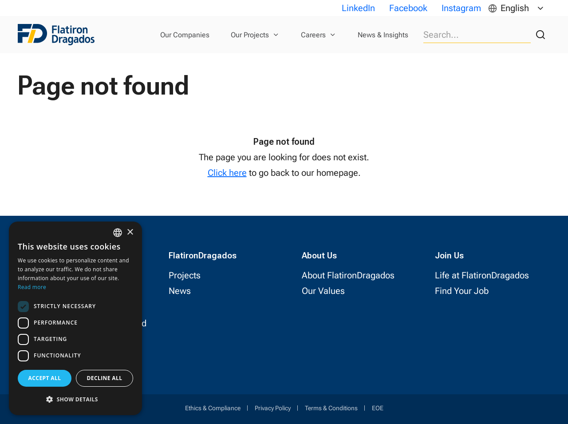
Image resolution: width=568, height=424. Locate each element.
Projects (185, 275)
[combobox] (117, 232)
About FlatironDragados (348, 275)
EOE (377, 408)
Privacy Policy (273, 408)
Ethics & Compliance (213, 408)
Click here (227, 172)
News (180, 290)
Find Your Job (462, 290)
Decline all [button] (104, 378)
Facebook (408, 8)
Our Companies (184, 35)
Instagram (461, 8)
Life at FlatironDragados (482, 275)
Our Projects (250, 35)
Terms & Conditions (331, 408)
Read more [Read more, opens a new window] (32, 287)
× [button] (129, 232)
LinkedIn (358, 8)
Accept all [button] (44, 378)
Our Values (323, 290)
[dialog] (75, 318)
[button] (75, 399)
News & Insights (383, 35)
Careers (313, 35)
